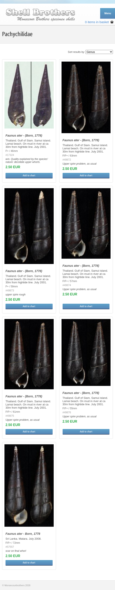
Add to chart (29, 175)
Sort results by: (76, 52)
